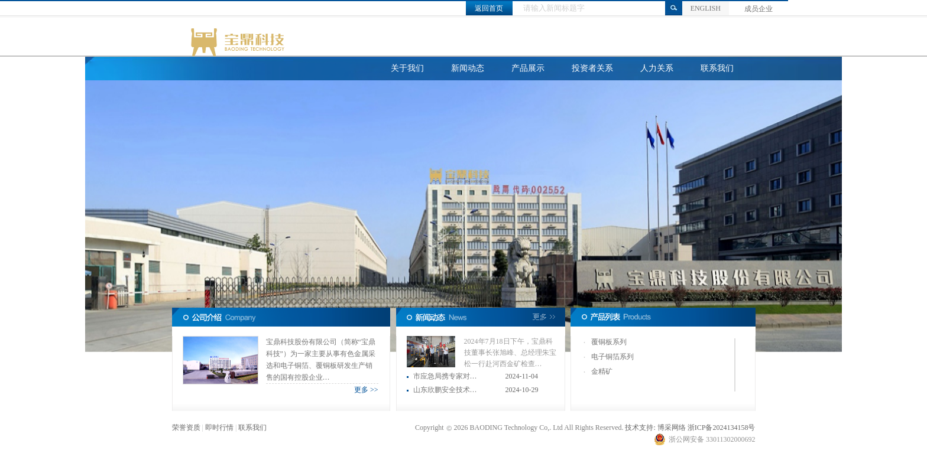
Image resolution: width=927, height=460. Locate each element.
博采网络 (671, 427)
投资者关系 (592, 68)
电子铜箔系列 (612, 357)
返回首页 (489, 8)
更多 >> (366, 390)
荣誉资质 (186, 427)
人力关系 (656, 68)
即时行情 (219, 427)
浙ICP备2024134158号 (722, 427)
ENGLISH (706, 8)
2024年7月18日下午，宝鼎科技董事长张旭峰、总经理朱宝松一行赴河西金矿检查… (510, 352)
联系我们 (717, 68)
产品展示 (527, 68)
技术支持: (640, 427)
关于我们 (407, 68)
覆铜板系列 (609, 342)
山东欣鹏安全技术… (445, 390)
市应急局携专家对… (445, 376)
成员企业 (758, 9)
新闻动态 (467, 68)
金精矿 (601, 371)
